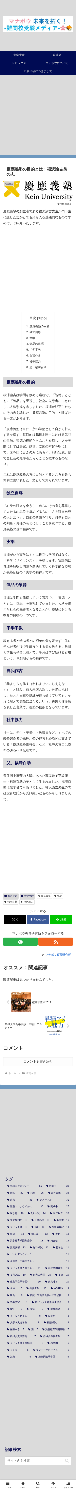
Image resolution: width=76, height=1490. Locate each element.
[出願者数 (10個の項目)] (36, 1289)
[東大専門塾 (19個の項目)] (17, 1220)
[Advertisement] (38, 117)
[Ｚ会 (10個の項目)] (62, 1275)
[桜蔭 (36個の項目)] (35, 1193)
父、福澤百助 (38, 367)
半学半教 (35, 349)
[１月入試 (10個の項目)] (16, 1275)
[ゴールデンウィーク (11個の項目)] (38, 1254)
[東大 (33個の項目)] (19, 1200)
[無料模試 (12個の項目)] (39, 1248)
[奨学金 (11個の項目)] (61, 1248)
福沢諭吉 (27, 901)
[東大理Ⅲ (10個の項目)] (57, 1282)
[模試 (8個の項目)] (35, 1309)
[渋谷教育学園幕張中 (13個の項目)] (25, 1241)
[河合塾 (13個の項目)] (58, 1241)
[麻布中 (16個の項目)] (61, 1220)
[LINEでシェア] (61, 919)
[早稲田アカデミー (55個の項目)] (24, 1186)
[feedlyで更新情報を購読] (20, 942)
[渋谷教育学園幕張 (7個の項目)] (56, 1330)
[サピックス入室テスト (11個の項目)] (23, 1268)
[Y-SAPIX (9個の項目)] (60, 1289)
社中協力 (35, 361)
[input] (38, 1460)
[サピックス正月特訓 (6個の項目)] (25, 1343)
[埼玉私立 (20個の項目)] (59, 1214)
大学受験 (27, 895)
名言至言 (10, 895)
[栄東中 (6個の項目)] (19, 1357)
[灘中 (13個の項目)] (60, 1234)
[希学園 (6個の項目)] (58, 1343)
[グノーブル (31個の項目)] (53, 1200)
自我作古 (35, 355)
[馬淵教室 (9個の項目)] (17, 1302)
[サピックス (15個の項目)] (17, 1227)
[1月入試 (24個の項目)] (37, 1214)
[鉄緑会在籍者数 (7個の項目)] (54, 1337)
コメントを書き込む (38, 1061)
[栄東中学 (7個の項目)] (15, 1330)
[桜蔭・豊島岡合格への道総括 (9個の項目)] (48, 1295)
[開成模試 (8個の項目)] (58, 1309)
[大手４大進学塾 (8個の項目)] (23, 1323)
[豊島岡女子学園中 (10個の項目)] (23, 1282)
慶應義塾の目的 (39, 326)
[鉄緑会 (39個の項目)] (57, 1186)
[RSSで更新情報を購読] (55, 942)
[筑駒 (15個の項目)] (38, 1227)
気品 (58, 895)
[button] (67, 1460)
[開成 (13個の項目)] (15, 1234)
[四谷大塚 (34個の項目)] (58, 1193)
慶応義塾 (44, 895)
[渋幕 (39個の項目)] (15, 1193)
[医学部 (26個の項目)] (15, 1214)
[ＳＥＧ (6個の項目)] (17, 1350)
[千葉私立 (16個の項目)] (40, 1220)
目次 (33, 318)
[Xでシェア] (15, 919)
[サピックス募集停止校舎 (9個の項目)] (50, 1302)
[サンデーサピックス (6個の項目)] (51, 1350)
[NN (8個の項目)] (14, 1309)
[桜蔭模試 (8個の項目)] (56, 1323)
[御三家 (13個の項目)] (37, 1234)
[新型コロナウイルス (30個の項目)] (25, 1207)
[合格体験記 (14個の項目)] (59, 1227)
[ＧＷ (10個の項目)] (14, 1289)
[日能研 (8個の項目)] (57, 1316)
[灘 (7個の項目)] (33, 1330)
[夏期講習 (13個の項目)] (16, 1248)
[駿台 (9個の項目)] (14, 1295)
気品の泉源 (37, 343)
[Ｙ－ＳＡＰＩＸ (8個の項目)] (23, 1316)
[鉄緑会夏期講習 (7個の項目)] (21, 1337)
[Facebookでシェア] (38, 919)
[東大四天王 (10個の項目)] (40, 1275)
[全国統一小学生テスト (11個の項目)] (38, 1261)
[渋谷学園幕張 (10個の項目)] (57, 1268)
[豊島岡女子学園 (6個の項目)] (52, 1357)
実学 (32, 338)
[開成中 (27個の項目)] (58, 1207)
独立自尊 (35, 332)
